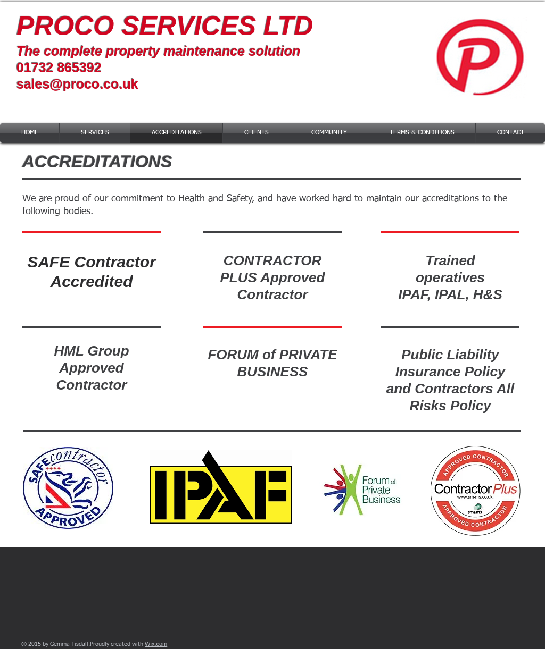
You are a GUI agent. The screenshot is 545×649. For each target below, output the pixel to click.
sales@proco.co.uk (77, 84)
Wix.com (156, 643)
